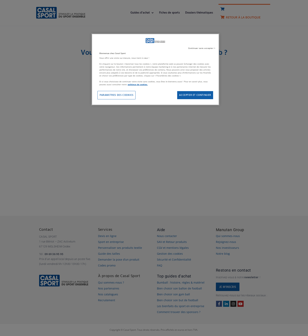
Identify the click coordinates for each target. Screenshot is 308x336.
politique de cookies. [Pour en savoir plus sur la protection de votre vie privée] (138, 84)
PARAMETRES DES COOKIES (116, 95)
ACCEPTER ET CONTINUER (195, 95)
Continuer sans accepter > (201, 48)
